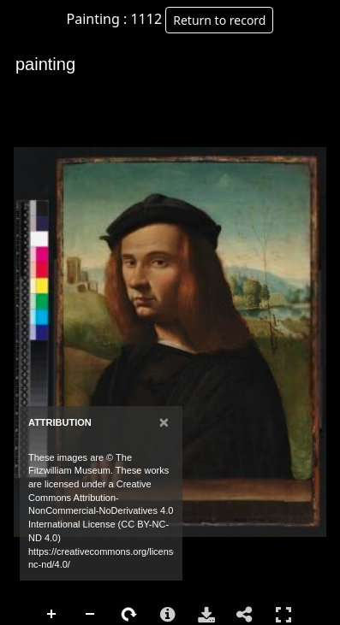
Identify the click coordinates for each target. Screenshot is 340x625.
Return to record (219, 20)
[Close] (164, 421)
